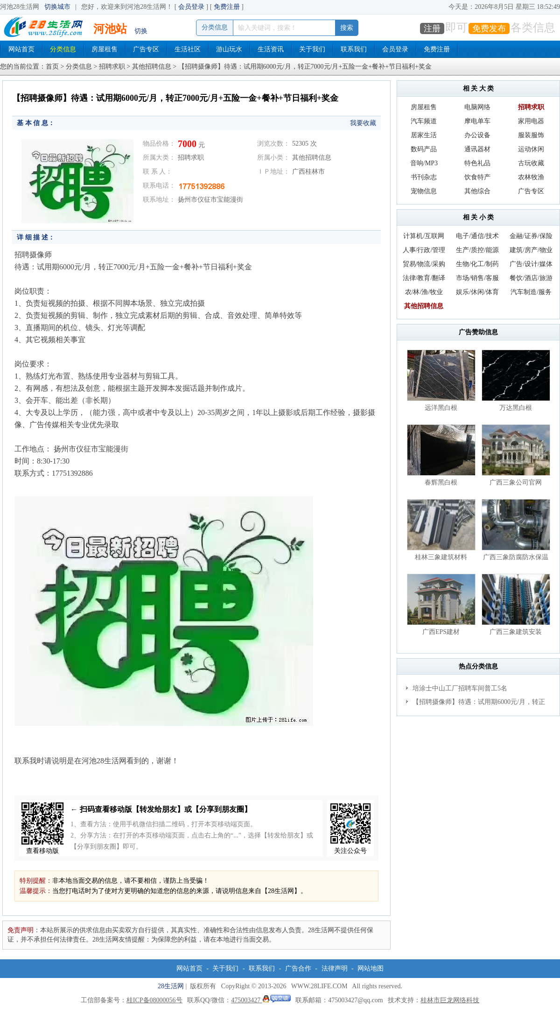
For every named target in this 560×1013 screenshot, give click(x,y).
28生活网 (171, 986)
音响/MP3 (424, 163)
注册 (432, 28)
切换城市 (57, 6)
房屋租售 (104, 49)
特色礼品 (477, 163)
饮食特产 (477, 177)
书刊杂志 (424, 177)
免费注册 (227, 6)
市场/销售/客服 (477, 277)
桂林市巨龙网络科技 (449, 1000)
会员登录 (191, 6)
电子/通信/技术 (477, 235)
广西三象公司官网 (516, 482)
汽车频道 (424, 121)
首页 (52, 66)
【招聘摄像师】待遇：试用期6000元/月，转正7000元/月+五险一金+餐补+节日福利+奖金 (475, 703)
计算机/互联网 (423, 235)
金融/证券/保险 (531, 235)
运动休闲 (531, 149)
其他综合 (477, 191)
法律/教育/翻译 (424, 277)
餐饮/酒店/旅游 (531, 277)
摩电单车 (477, 121)
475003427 (261, 1000)
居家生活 (424, 135)
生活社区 (188, 49)
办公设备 (477, 135)
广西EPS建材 (441, 631)
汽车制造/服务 (531, 291)
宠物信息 (424, 191)
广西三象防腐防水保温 (515, 557)
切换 (140, 31)
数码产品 (424, 149)
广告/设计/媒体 (531, 263)
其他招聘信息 (151, 66)
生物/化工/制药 (477, 263)
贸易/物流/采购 (424, 263)
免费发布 (489, 28)
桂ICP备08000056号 (154, 1000)
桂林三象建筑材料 (441, 557)
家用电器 (531, 121)
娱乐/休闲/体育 (477, 291)
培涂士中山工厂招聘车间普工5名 (460, 688)
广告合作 (298, 968)
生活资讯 (271, 49)
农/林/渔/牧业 (424, 291)
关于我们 (312, 49)
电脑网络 (477, 107)
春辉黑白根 (441, 482)
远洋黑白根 (441, 407)
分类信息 (63, 49)
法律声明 (335, 968)
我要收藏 (363, 123)
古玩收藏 (531, 163)
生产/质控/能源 (477, 249)
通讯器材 (477, 149)
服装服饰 (531, 135)
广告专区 (146, 49)
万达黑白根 (515, 407)
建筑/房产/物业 (531, 249)
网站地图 (370, 968)
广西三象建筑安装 (516, 631)
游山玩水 (229, 49)
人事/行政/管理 (424, 249)
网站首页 (21, 49)
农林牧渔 (531, 177)
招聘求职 (112, 66)
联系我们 (354, 49)
